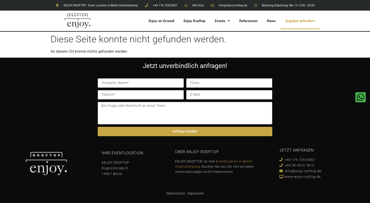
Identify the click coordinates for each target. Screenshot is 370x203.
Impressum (195, 193)
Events (222, 21)
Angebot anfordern (300, 21)
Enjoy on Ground (161, 21)
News (271, 21)
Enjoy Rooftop (194, 21)
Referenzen (248, 21)
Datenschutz (175, 193)
